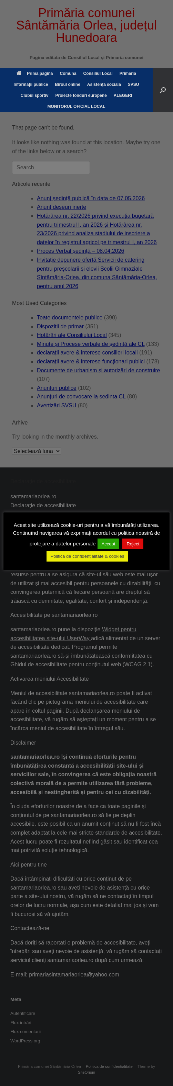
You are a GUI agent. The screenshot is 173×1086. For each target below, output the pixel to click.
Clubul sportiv (35, 95)
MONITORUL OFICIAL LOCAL (76, 106)
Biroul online (67, 84)
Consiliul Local (97, 73)
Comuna (68, 73)
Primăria (128, 73)
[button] (163, 90)
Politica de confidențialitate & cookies (87, 556)
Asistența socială (104, 84)
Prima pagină (35, 73)
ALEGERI (123, 95)
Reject (132, 543)
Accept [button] (108, 543)
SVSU (133, 84)
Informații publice (30, 84)
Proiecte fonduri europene (80, 95)
